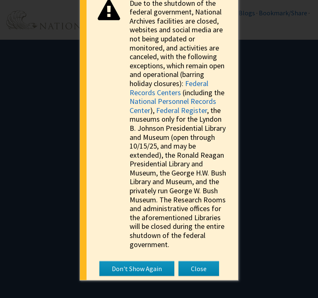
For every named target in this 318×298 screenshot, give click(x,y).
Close (199, 268)
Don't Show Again (137, 268)
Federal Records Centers (169, 88)
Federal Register (181, 110)
